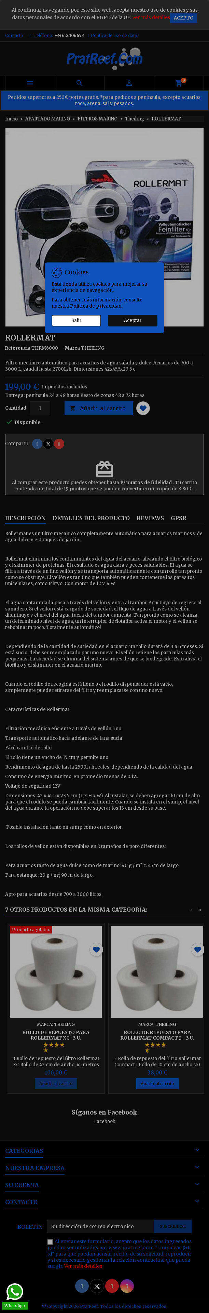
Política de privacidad (96, 306)
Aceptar (133, 320)
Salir (76, 320)
